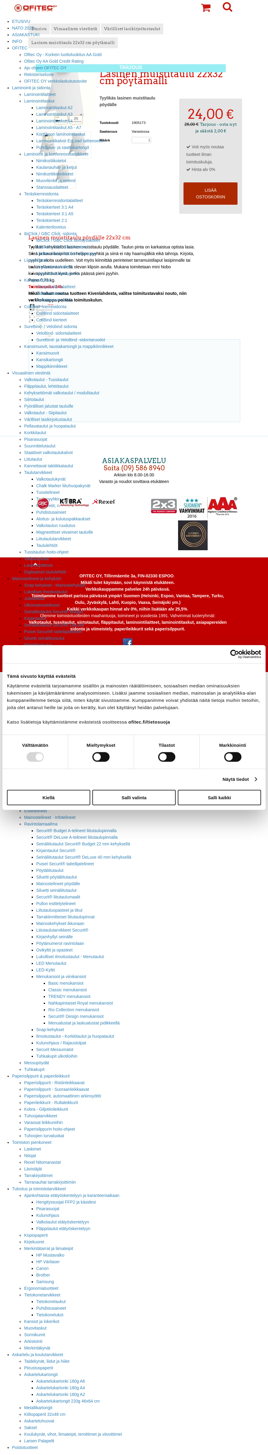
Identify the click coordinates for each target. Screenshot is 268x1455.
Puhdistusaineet (51, 1308)
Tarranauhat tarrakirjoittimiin (50, 1182)
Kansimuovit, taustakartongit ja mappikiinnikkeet (68, 346)
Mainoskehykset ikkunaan (60, 923)
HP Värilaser (48, 1261)
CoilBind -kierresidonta (45, 306)
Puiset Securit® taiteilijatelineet (53, 631)
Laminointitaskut (39, 101)
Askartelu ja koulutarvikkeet (37, 1354)
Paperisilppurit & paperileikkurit (41, 1076)
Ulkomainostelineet (42, 605)
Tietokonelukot (49, 1314)
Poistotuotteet (25, 1447)
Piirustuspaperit (38, 1367)
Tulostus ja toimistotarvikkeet (39, 1188)
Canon (42, 1268)
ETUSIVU (21, 21)
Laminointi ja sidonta (31, 87)
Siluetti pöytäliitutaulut (56, 877)
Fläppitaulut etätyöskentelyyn (63, 1228)
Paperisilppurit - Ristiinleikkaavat (54, 1082)
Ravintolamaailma (41, 824)
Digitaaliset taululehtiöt (45, 572)
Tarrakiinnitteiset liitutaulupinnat (65, 916)
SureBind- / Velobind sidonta (50, 326)
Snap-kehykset (50, 1029)
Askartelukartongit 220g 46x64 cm (68, 1401)
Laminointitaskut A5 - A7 (58, 127)
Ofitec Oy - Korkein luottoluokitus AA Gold (63, 54)
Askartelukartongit (41, 1374)
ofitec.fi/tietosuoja (149, 721)
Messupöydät (36, 1062)
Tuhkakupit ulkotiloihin (56, 1056)
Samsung (45, 1281)
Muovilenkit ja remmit (56, 180)
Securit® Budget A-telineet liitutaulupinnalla (76, 830)
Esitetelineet (35, 810)
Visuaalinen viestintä (31, 373)
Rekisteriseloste (39, 74)
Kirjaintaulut (35, 618)
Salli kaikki (219, 797)
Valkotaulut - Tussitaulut (46, 379)
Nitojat (30, 1155)
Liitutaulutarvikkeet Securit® (62, 930)
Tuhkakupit (34, 1069)
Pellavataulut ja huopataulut (50, 426)
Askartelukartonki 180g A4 (60, 1387)
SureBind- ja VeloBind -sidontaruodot (70, 339)
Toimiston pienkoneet (32, 1142)
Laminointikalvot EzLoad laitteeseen (69, 140)
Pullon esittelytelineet (56, 903)
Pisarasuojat (47, 1208)
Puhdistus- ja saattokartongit (62, 147)
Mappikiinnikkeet (51, 366)
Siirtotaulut (34, 399)
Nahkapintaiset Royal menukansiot (80, 1003)
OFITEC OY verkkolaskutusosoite (55, 81)
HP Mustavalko (50, 1255)
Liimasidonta (36, 260)
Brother (43, 1275)
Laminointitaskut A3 (54, 114)
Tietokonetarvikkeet (42, 1294)
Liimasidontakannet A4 (57, 273)
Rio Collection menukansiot (73, 1009)
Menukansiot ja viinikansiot (61, 976)
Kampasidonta (37, 280)
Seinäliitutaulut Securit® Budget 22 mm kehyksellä (83, 843)
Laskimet (32, 1149)
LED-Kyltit (45, 969)
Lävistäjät (33, 1168)
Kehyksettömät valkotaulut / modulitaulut (61, 392)
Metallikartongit (38, 1407)
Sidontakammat (50, 293)
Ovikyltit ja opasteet (54, 950)
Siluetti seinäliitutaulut (44, 638)
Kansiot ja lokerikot (41, 1321)
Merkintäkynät (37, 1348)
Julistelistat (34, 598)
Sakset (30, 1427)
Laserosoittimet (38, 565)
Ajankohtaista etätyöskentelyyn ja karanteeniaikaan (71, 1195)
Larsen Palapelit (39, 1440)
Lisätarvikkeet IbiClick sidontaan (66, 253)
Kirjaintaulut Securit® (55, 850)
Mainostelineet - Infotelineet (49, 817)
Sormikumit (34, 1334)
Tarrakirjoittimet (38, 1175)
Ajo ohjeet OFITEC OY (45, 67)
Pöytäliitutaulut (49, 870)
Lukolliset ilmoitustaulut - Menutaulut (70, 956)
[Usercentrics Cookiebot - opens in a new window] (234, 654)
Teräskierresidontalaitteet (59, 200)
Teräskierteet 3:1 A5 (54, 213)
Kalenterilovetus (51, 227)
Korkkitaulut (35, 432)
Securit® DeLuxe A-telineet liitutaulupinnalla (77, 837)
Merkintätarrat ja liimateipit (48, 1248)
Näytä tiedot (236, 779)
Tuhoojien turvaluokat (44, 1135)
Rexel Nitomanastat (42, 1162)
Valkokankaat (36, 558)
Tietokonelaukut (51, 1301)
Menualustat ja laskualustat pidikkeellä (84, 1023)
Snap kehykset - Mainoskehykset (54, 585)
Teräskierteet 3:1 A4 (54, 207)
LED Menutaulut (51, 963)
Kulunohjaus (47, 1215)
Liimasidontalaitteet (54, 266)
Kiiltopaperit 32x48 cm (44, 1414)
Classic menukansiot (67, 989)
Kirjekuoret (34, 1241)
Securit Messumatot (54, 1049)
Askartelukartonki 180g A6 (60, 1381)
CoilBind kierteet (51, 319)
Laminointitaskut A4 (54, 120)
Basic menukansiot (66, 983)
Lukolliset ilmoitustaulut (45, 591)
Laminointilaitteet (40, 94)
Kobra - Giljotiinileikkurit (46, 1109)
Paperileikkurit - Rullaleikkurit (51, 1102)
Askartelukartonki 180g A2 (60, 1394)
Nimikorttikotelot (51, 160)
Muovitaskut (35, 1328)
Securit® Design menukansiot (76, 1016)
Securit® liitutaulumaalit (58, 897)
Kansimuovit (47, 353)
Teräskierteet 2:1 (51, 220)
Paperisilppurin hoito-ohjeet (49, 1129)
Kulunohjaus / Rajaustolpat (61, 1042)
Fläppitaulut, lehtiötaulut (46, 386)
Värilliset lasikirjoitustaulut (48, 419)
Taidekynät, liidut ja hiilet (46, 1361)
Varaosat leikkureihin (43, 1122)
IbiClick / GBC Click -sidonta (50, 233)
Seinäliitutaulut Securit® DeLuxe (54, 625)
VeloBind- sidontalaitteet (58, 333)
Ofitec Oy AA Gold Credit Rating (54, 61)
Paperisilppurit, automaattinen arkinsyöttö (62, 1096)
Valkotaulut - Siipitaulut (45, 412)
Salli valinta (134, 797)
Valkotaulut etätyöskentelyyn (62, 1222)
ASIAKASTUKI (26, 34)
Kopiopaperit (36, 1235)
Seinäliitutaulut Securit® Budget (53, 611)
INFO (17, 41)
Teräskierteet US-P (54, 300)
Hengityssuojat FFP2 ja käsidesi (66, 1202)
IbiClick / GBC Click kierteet (62, 247)
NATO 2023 (23, 28)
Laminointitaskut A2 (54, 107)
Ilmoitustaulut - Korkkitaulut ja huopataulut (75, 1036)
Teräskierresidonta (41, 193)
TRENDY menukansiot (69, 996)
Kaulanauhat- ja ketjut (56, 167)
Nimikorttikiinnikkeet (54, 174)
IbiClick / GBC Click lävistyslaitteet (68, 240)
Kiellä (49, 797)
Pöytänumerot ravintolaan (60, 943)
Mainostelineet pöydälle (58, 883)
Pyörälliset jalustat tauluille (48, 406)
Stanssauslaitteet (52, 187)
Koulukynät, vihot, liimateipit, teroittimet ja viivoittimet (73, 1434)
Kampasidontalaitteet (55, 286)
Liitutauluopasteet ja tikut (59, 910)
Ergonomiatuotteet (41, 1288)
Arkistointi (33, 1341)
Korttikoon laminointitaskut (60, 134)
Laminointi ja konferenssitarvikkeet (56, 154)
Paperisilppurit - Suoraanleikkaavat (56, 1089)
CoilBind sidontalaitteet (57, 313)
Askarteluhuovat (39, 1421)
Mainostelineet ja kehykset (36, 578)
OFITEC (19, 48)
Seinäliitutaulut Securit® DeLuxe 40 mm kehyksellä (83, 857)
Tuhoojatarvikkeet (40, 1115)
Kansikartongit (49, 359)
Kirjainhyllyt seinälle (54, 936)
